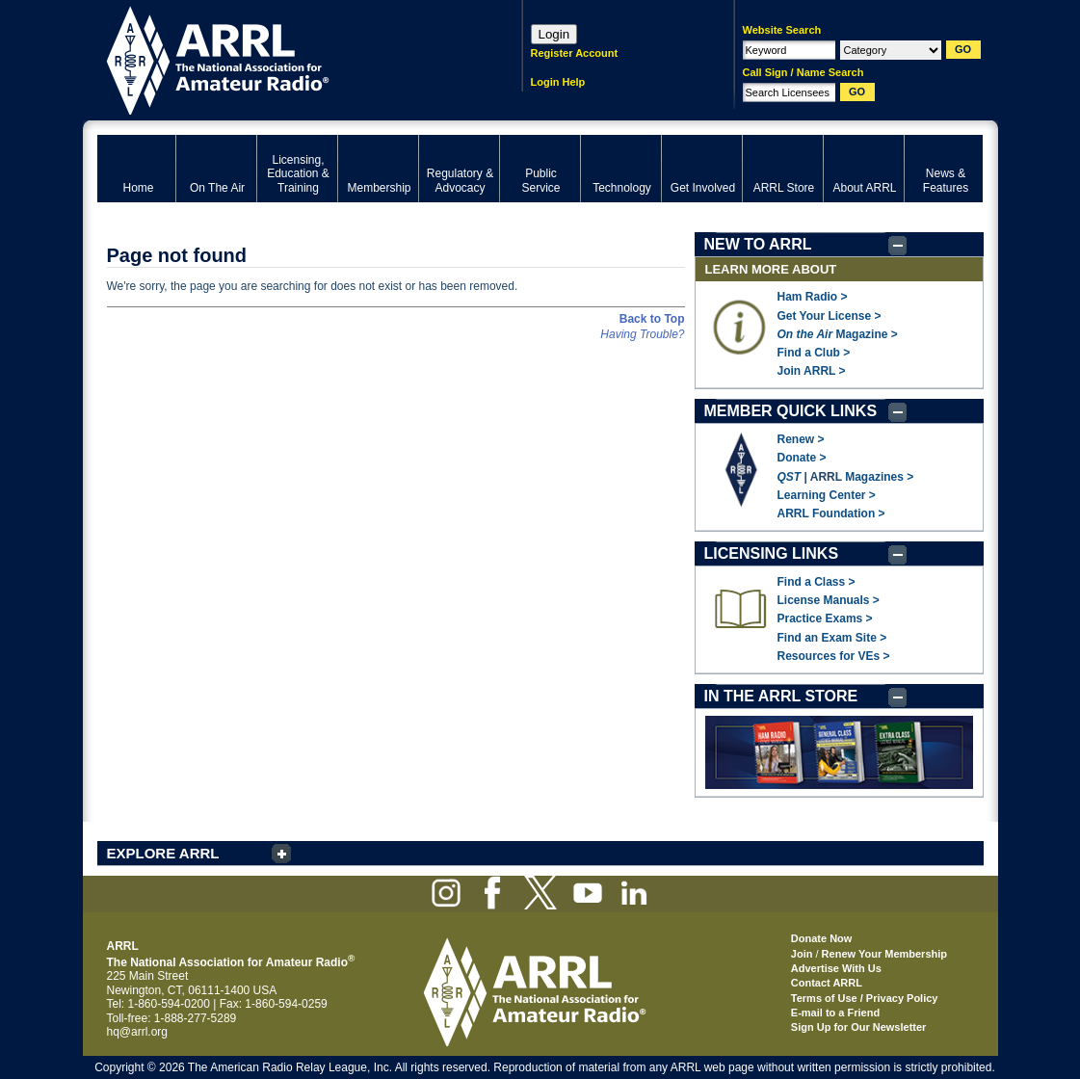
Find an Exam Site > (832, 638)
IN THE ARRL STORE (781, 696)
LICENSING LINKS (771, 553)
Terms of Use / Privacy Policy (864, 998)
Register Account (575, 53)
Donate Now (822, 938)
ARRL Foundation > (831, 513)
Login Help (558, 82)
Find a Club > (814, 352)
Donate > (802, 457)
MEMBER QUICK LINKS (791, 411)
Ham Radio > (812, 296)
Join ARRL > (811, 371)
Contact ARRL (826, 982)
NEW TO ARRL (758, 244)
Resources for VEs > (833, 656)
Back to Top (652, 319)
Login (554, 34)
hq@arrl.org (138, 1032)
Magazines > (879, 477)
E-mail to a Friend (835, 1012)
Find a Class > (816, 582)
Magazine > (837, 334)
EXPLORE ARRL (163, 853)
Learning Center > (826, 495)
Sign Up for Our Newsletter (859, 1027)
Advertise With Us (836, 968)
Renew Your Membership (884, 954)
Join (802, 954)
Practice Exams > (825, 618)
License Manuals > (828, 600)
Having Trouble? (642, 334)
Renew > (801, 439)
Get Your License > (829, 316)
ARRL (284, 58)
